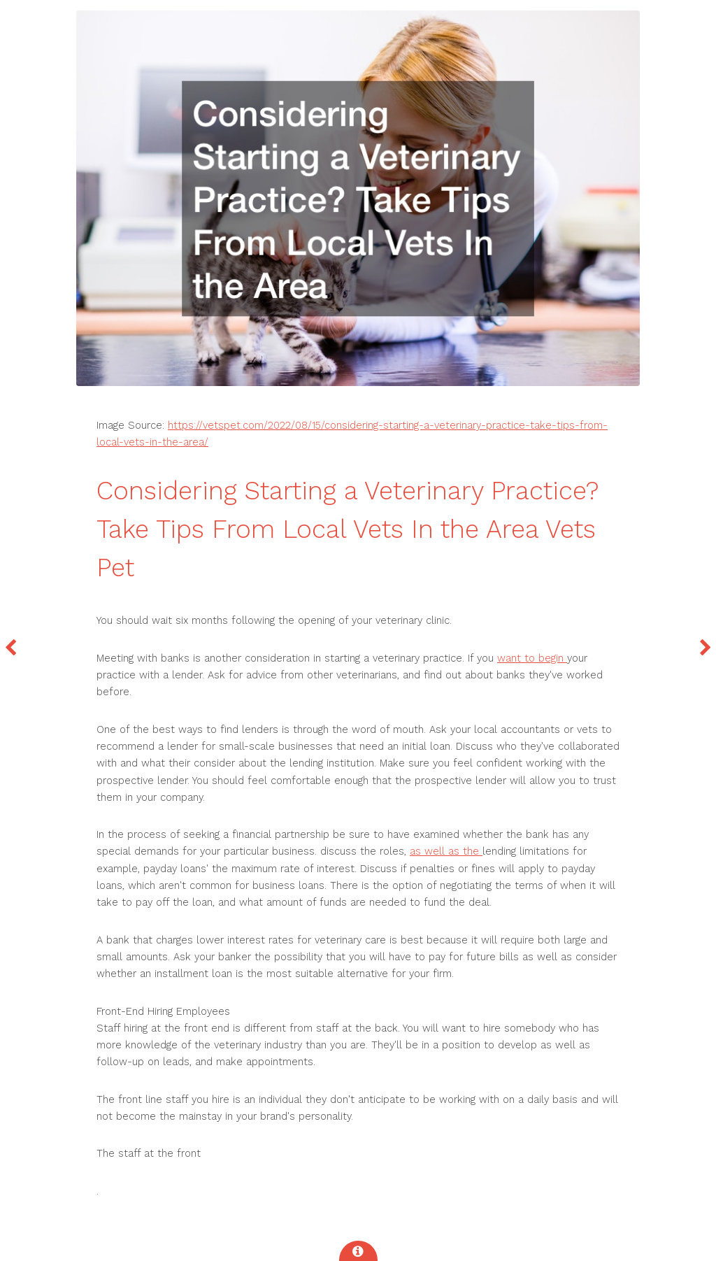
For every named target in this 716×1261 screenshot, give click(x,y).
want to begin (532, 658)
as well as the (446, 851)
